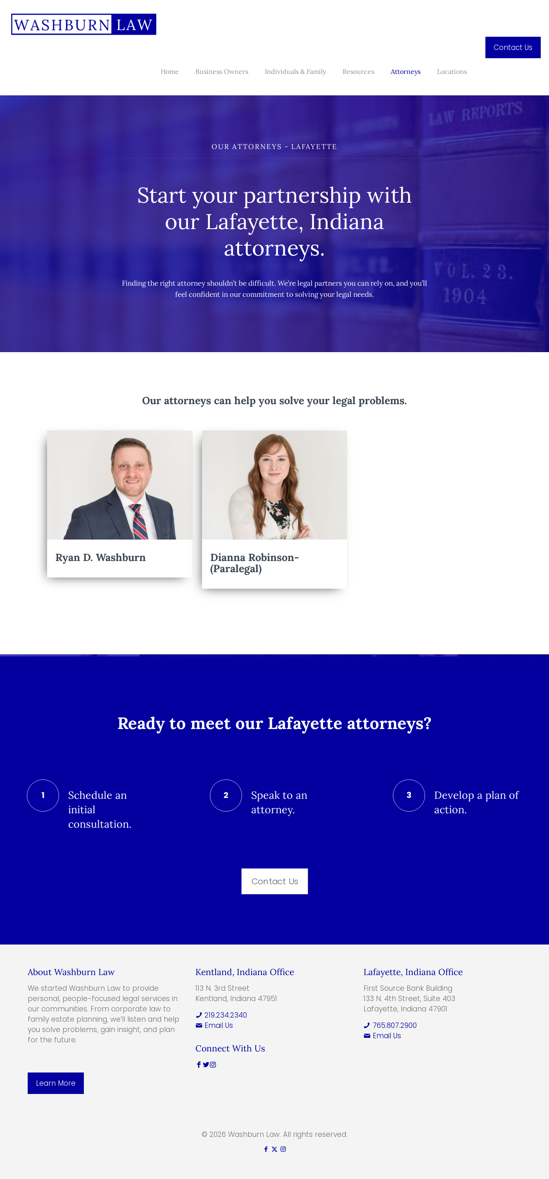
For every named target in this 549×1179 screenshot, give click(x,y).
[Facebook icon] (266, 1149)
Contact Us (513, 47)
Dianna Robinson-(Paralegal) (254, 563)
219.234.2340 (221, 1015)
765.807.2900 (390, 1025)
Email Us (214, 1025)
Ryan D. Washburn (100, 557)
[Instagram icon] (283, 1149)
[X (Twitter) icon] (274, 1149)
